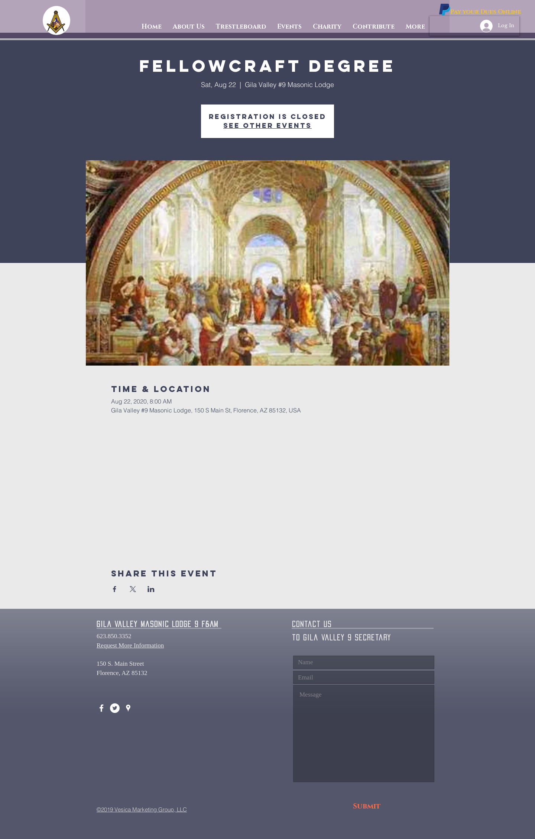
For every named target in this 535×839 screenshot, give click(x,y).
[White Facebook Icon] (101, 708)
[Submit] (367, 806)
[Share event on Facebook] (114, 589)
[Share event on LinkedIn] (151, 589)
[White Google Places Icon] (128, 708)
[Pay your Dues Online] (485, 12)
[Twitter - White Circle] (115, 708)
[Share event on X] (132, 589)
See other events (267, 125)
